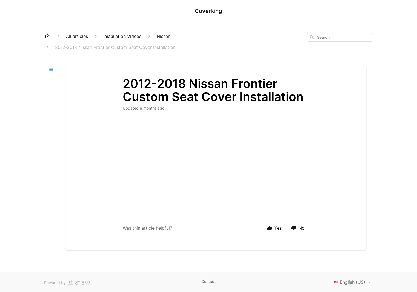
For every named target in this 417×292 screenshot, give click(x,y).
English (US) (353, 282)
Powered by (67, 282)
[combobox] (340, 37)
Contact (208, 281)
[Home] (47, 36)
